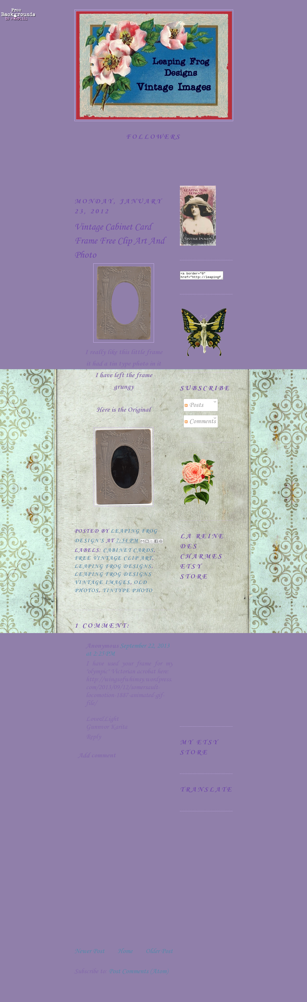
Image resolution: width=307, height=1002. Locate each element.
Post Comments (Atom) (138, 971)
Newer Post (89, 951)
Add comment (97, 755)
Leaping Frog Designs (112, 566)
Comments (200, 423)
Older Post (159, 951)
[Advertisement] (110, 908)
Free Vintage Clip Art (113, 558)
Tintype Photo (127, 590)
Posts (194, 406)
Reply (93, 737)
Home (125, 951)
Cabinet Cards (128, 550)
